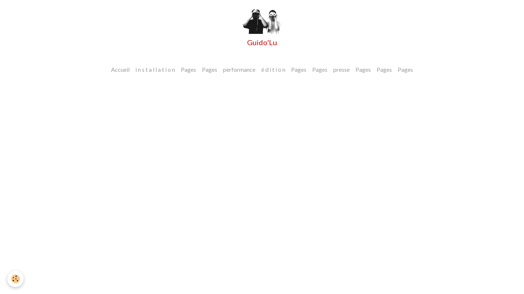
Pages (188, 69)
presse (341, 69)
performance (239, 69)
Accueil (120, 69)
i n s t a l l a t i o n (155, 69)
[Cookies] (15, 279)
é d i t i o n (273, 69)
